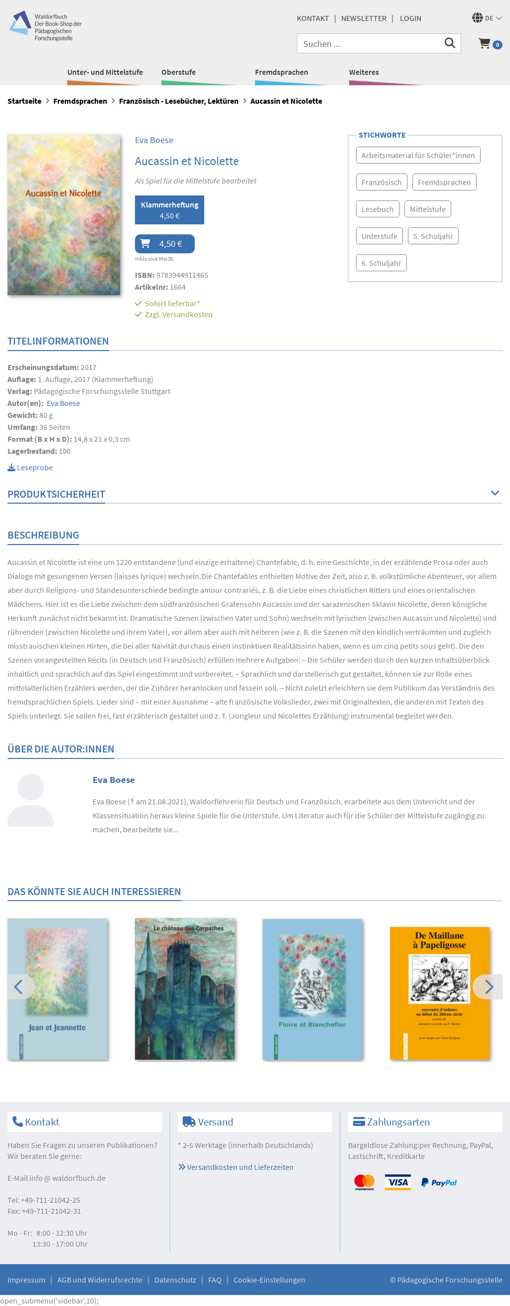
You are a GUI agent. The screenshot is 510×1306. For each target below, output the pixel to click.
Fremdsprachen (281, 72)
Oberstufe (178, 72)
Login (410, 18)
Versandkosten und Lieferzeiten (236, 1167)
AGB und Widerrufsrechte (99, 1280)
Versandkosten (187, 314)
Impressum (26, 1280)
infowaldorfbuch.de (67, 1178)
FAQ (215, 1280)
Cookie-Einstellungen (269, 1280)
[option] (64, 991)
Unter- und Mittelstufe (105, 72)
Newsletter (363, 18)
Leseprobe (30, 467)
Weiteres (364, 72)
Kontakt (313, 18)
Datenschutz (175, 1280)
